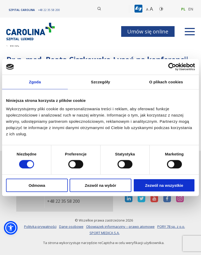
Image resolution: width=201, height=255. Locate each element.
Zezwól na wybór (100, 185)
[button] (139, 9)
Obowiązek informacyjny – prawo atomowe (120, 226)
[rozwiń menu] (190, 31)
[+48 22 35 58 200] (49, 10)
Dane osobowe (71, 226)
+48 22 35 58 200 (63, 201)
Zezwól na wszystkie (164, 185)
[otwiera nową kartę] (128, 198)
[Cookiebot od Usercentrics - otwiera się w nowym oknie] (172, 67)
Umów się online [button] (147, 31)
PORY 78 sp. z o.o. (171, 226)
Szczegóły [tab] (100, 82)
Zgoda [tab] (35, 82)
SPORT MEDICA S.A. (105, 233)
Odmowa (37, 185)
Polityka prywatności (40, 226)
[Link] (31, 31)
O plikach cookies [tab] (166, 82)
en (190, 9)
